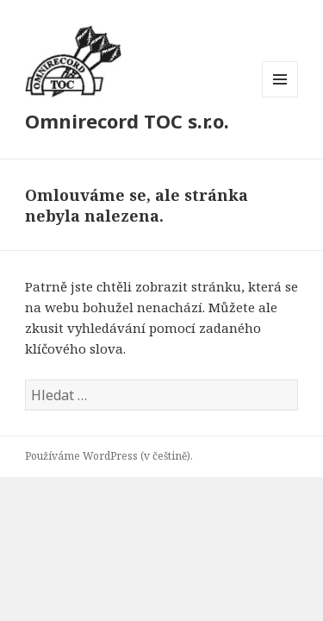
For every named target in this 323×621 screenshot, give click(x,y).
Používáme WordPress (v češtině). (109, 455)
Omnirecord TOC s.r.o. (127, 121)
